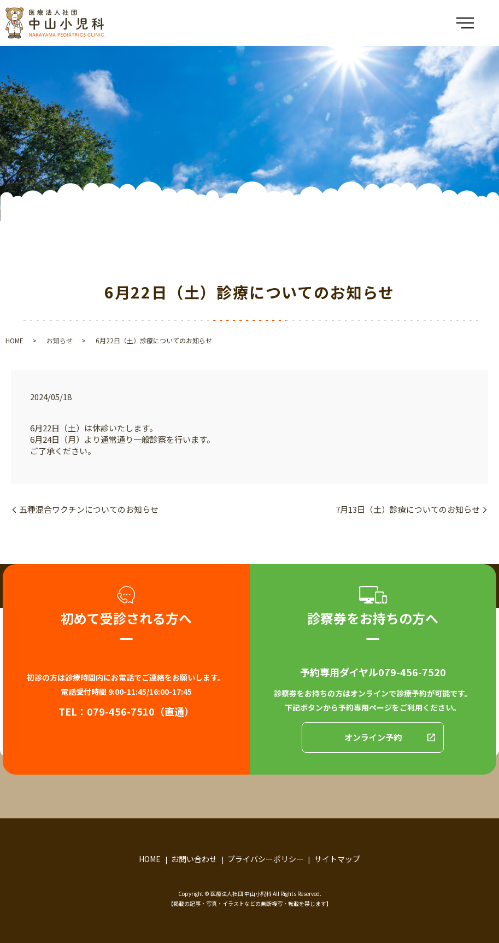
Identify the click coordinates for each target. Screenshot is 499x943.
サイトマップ (337, 858)
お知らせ (59, 340)
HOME (14, 340)
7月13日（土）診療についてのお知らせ (408, 509)
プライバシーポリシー (265, 858)
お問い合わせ (194, 858)
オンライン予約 (373, 737)
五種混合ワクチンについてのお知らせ (88, 509)
